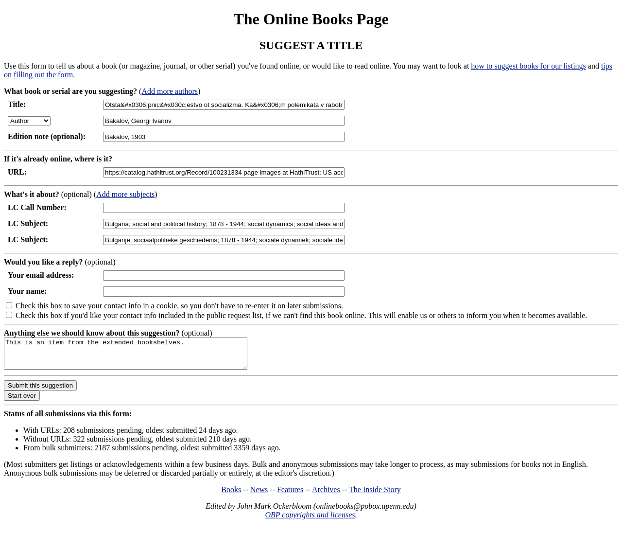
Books (231, 495)
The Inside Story (375, 495)
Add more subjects (125, 194)
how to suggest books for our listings (528, 66)
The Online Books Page (310, 19)
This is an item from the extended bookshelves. (140, 356)
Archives (326, 495)
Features (290, 495)
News (259, 495)
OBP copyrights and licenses (310, 520)
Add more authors (169, 91)
